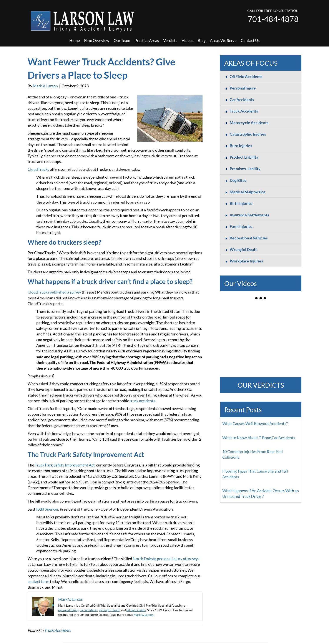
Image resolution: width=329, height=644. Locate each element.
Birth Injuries (241, 203)
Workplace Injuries (246, 261)
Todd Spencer (47, 509)
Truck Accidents (57, 630)
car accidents (89, 610)
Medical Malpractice (248, 191)
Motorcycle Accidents (249, 122)
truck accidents (142, 400)
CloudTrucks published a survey (54, 292)
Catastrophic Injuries (248, 134)
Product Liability (244, 157)
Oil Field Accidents (246, 76)
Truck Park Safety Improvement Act (65, 465)
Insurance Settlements (249, 214)
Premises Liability (245, 168)
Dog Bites (238, 180)
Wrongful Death (244, 249)
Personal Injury (243, 88)
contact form (38, 581)
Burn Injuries (241, 145)
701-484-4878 (273, 19)
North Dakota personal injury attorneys (166, 558)
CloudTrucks (38, 169)
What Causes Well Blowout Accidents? (255, 423)
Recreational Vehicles (249, 238)
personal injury (68, 610)
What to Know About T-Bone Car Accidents (258, 437)
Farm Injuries (241, 226)
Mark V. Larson (143, 614)
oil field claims (136, 610)
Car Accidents (242, 99)
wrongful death (109, 610)
